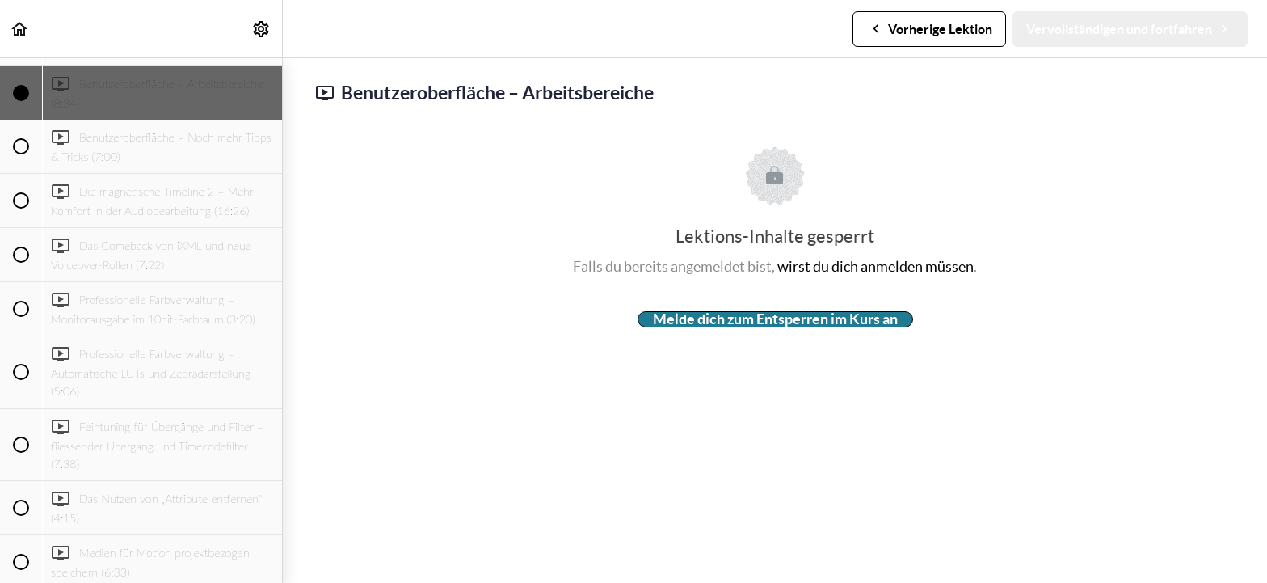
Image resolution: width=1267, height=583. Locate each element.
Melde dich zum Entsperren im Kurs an (775, 319)
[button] (20, 28)
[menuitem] (262, 28)
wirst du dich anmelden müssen (875, 266)
